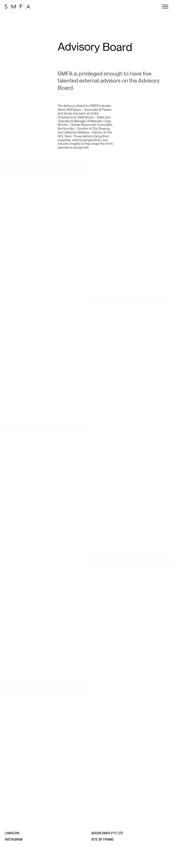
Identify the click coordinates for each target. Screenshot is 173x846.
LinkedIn (12, 833)
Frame (108, 839)
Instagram (14, 839)
